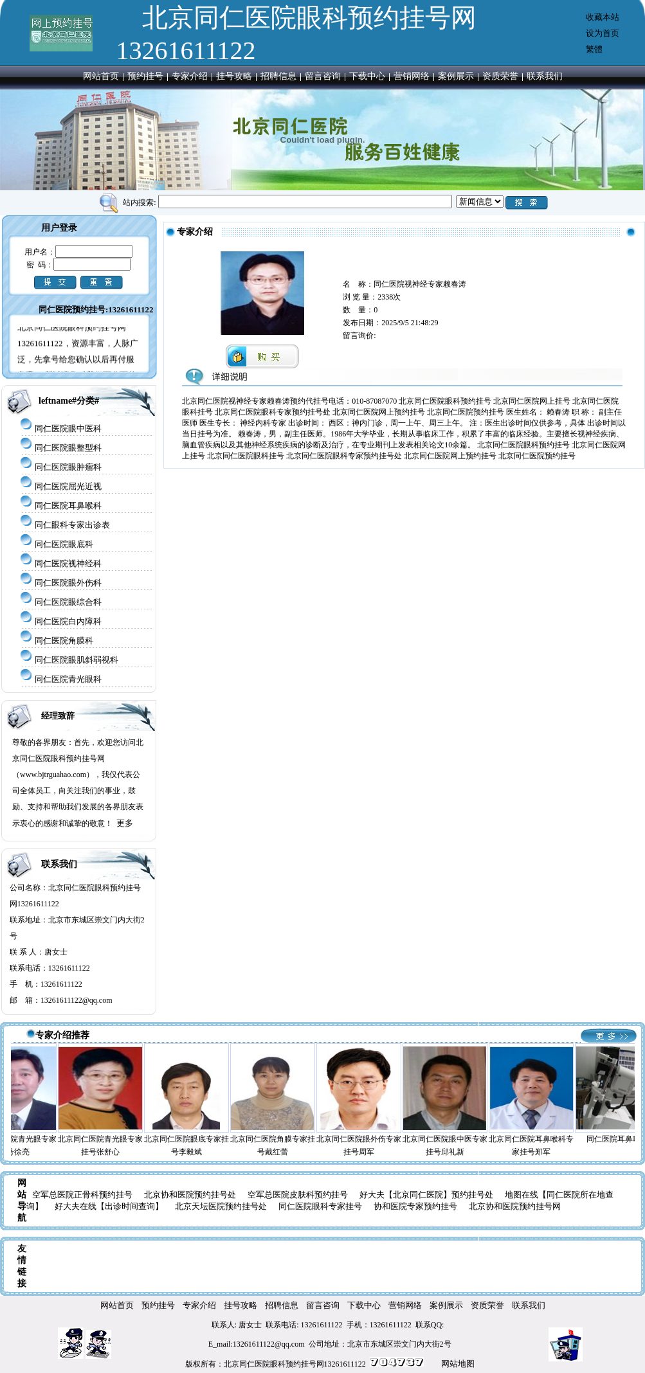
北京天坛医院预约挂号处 (221, 1206)
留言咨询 (323, 76)
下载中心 (367, 76)
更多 (124, 823)
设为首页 (602, 33)
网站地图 (458, 1364)
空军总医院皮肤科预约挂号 (298, 1194)
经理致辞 (58, 716)
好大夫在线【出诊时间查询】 (109, 1206)
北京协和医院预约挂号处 (190, 1194)
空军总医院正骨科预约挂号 (82, 1194)
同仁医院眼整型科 (68, 448)
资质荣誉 (500, 76)
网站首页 (101, 76)
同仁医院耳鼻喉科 (68, 505)
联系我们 (545, 76)
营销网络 (412, 76)
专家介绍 (190, 76)
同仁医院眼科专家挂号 (320, 1206)
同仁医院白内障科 (68, 621)
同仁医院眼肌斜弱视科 (76, 660)
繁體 (594, 49)
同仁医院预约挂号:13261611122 (96, 309)
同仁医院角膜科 (64, 640)
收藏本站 (602, 17)
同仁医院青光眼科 (68, 679)
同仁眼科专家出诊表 (72, 525)
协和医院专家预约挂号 (415, 1206)
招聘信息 (278, 76)
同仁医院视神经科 (68, 563)
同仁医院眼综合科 (68, 602)
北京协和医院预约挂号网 (515, 1206)
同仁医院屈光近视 (68, 486)
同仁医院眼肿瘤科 (68, 467)
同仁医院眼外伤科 (68, 583)
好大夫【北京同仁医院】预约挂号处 (426, 1194)
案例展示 (456, 76)
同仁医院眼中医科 (68, 428)
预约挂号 (145, 76)
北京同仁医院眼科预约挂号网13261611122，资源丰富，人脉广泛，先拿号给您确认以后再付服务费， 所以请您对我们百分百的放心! (77, 367)
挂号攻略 (234, 76)
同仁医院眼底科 (64, 544)
